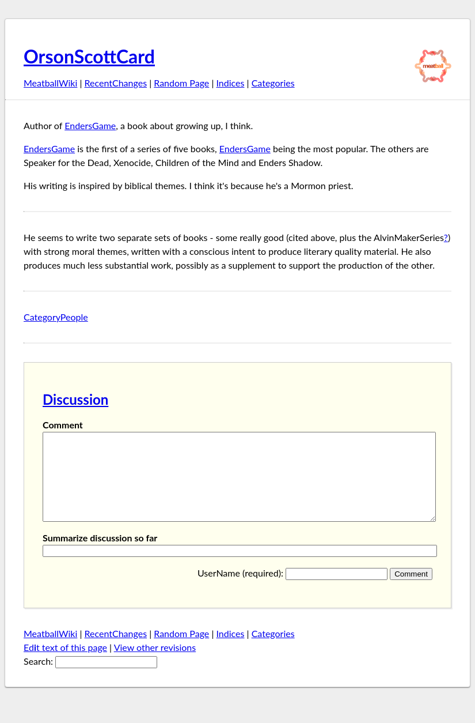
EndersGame (90, 125)
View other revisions (155, 664)
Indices (230, 82)
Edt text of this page (65, 664)
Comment (63, 424)
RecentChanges (116, 82)
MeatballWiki (50, 82)
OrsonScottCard (89, 56)
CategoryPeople (56, 316)
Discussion (75, 399)
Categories (273, 82)
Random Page (181, 82)
